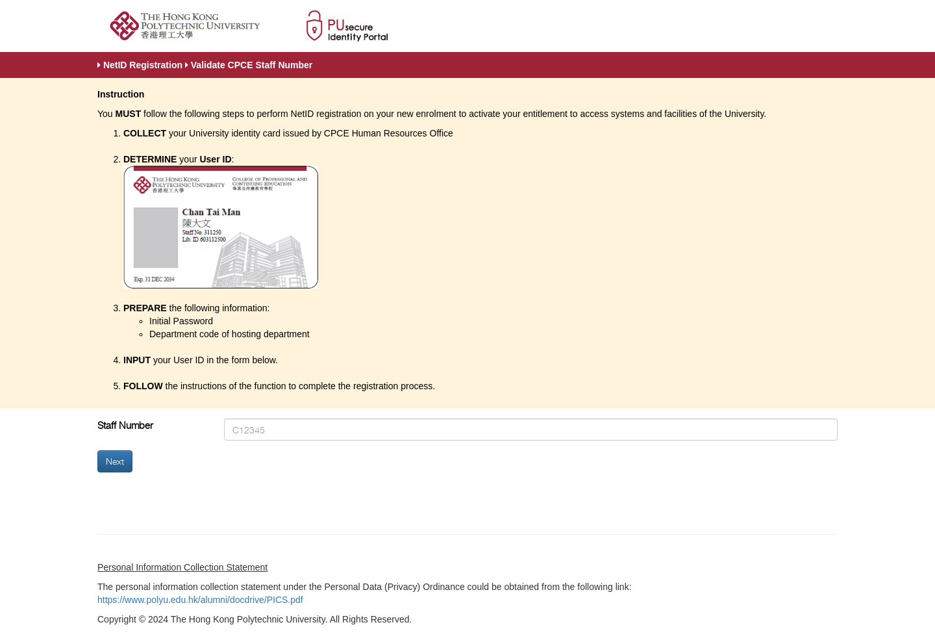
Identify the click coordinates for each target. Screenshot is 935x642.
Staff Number (125, 425)
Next (115, 461)
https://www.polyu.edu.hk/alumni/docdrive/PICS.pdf (200, 600)
